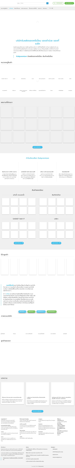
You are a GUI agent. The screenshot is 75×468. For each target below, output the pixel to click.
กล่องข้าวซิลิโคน (6, 428)
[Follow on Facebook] (49, 8)
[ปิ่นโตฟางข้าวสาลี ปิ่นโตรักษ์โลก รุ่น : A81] (43, 202)
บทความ (40, 8)
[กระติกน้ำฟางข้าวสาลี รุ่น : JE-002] (60, 202)
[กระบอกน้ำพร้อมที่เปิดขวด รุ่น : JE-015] (23, 202)
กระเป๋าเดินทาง (8, 434)
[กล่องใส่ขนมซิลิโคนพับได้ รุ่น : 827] (69, 210)
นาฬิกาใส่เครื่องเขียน (29, 438)
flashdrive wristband (42, 426)
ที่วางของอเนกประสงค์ (9, 420)
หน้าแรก (11, 8)
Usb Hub (2, 420)
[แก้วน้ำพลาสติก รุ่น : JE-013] (23, 210)
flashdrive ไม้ (43, 429)
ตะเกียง (21, 431)
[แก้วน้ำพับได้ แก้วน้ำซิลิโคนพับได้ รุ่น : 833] (69, 202)
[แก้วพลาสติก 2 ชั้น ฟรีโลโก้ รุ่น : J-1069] (5, 210)
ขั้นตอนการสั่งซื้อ (33, 8)
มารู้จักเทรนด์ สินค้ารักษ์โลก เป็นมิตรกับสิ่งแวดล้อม (35, 461)
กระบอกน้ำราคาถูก (23, 425)
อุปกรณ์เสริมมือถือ (4, 423)
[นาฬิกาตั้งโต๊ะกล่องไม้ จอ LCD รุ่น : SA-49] (69, 226)
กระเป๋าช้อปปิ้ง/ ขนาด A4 (5, 433)
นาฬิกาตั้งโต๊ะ (22, 438)
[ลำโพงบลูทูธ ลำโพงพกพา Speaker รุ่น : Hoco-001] (23, 226)
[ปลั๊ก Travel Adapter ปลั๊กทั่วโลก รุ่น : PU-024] (5, 234)
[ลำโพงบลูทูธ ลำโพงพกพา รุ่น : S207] (32, 234)
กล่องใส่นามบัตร (60, 421)
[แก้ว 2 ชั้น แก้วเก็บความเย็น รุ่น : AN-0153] (32, 210)
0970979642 (55, 451)
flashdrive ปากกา (49, 426)
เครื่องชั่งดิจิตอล (11, 423)
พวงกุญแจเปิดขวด (41, 420)
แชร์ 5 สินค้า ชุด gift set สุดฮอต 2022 (32, 458)
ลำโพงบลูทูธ (12, 421)
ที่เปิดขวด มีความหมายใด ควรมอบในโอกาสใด (34, 452)
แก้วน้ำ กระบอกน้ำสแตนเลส (28, 426)
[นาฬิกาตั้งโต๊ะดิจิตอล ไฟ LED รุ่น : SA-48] (60, 226)
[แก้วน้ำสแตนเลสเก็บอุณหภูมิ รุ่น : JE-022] (14, 202)
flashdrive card (49, 425)
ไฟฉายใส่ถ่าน (31, 433)
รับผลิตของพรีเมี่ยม (34, 56)
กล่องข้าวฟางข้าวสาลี (5, 426)
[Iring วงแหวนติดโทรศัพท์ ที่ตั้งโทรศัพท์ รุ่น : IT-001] (32, 226)
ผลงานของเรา (24, 8)
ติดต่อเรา (45, 8)
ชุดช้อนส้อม (28, 421)
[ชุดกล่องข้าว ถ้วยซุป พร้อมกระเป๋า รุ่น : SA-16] (60, 210)
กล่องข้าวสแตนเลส (32, 420)
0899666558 (55, 449)
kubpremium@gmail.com (57, 457)
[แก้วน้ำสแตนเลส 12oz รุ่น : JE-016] (5, 202)
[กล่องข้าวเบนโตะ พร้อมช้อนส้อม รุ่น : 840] (52, 210)
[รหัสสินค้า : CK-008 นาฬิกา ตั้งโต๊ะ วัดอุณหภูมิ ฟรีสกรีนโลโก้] (60, 234)
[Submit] (47, 3)
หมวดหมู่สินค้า (4, 8)
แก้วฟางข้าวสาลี (4, 429)
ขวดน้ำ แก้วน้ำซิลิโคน (14, 428)
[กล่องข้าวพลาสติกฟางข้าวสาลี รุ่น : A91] (52, 202)
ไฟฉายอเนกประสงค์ (24, 433)
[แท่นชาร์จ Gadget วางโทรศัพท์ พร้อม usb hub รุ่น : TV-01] (23, 234)
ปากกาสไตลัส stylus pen (9, 439)
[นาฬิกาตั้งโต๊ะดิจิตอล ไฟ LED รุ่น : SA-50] (52, 226)
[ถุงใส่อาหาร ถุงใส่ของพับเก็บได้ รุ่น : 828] (43, 210)
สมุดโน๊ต (65, 421)
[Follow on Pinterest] (52, 8)
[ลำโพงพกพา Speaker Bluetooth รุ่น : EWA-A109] (14, 226)
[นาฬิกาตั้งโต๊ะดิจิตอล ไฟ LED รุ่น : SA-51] (43, 226)
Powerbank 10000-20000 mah (43, 433)
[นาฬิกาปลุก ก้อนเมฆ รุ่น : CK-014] (69, 234)
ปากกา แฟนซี (10, 438)
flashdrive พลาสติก (41, 428)
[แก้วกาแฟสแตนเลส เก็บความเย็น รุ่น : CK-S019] (32, 202)
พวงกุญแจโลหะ (48, 420)
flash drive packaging (42, 425)
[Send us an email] (50, 8)
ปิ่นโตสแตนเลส (22, 421)
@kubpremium (55, 454)
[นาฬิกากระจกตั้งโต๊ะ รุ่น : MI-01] (52, 234)
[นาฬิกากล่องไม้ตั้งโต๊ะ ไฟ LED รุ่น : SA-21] (43, 234)
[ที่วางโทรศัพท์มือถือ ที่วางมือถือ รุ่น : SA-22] (14, 234)
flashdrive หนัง (48, 428)
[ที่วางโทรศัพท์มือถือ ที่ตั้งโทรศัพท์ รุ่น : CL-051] (5, 226)
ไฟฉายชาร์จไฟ (25, 431)
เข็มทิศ (58, 434)
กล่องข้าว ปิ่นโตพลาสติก (24, 420)
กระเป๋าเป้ (3, 434)
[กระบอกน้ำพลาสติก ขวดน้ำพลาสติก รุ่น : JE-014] (14, 210)
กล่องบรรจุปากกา (4, 438)
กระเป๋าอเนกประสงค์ (14, 433)
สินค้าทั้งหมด (17, 8)
